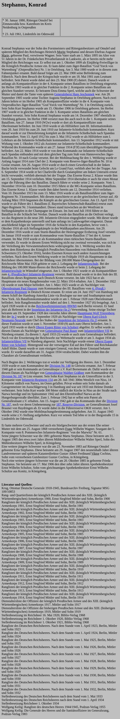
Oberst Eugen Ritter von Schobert (57, 327)
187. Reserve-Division (70, 404)
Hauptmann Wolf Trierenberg (96, 313)
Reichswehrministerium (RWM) (56, 306)
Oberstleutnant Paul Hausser (19, 288)
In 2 (14, 316)
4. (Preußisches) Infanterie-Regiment (31, 274)
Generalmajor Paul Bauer (61, 330)
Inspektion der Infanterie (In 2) (51, 309)
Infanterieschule (88, 263)
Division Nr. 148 (60, 365)
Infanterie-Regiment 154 (37, 379)
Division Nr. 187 (12, 376)
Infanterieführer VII (96, 330)
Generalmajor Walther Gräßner (64, 372)
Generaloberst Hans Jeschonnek (74, 94)
